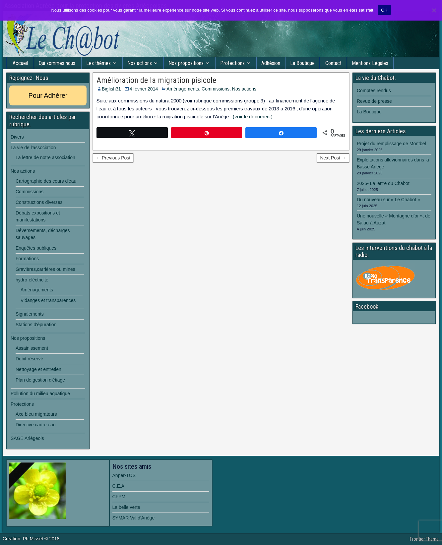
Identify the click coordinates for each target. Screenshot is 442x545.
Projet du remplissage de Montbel (391, 143)
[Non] (433, 10)
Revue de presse (374, 101)
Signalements (30, 314)
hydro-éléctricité (32, 279)
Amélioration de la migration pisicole (156, 80)
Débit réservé (29, 358)
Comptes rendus (374, 90)
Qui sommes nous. (57, 63)
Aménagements (182, 88)
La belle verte (126, 507)
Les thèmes (98, 63)
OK (384, 10)
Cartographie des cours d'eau (46, 181)
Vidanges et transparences (48, 300)
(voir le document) (253, 116)
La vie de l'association (33, 147)
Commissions (215, 88)
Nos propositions (186, 63)
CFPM (119, 496)
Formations (27, 258)
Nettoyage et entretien (38, 369)
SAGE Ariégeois (27, 438)
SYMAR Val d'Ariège (133, 517)
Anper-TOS (124, 475)
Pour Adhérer (48, 95)
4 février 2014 (144, 88)
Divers (17, 137)
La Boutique (302, 63)
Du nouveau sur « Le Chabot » (388, 199)
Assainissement (32, 348)
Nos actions (139, 63)
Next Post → (333, 157)
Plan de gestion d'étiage (40, 380)
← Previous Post (113, 157)
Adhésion (270, 63)
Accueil (20, 63)
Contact (333, 63)
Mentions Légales (370, 63)
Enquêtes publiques (36, 248)
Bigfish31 (111, 88)
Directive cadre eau (36, 424)
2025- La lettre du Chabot (383, 183)
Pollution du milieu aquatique (40, 393)
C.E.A (118, 486)
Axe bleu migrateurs (36, 414)
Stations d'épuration (36, 324)
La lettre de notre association (45, 157)
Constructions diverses (39, 202)
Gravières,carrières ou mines (45, 269)
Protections (232, 63)
